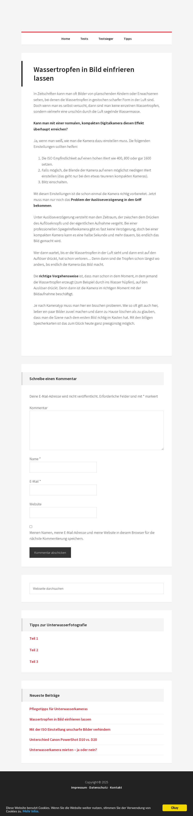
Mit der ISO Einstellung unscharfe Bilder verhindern (69, 729)
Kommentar (38, 407)
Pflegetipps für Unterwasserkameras (58, 709)
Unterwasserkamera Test (96, 14)
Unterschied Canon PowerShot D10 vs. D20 (63, 739)
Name (35, 458)
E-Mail (35, 481)
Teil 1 (33, 638)
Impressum (79, 787)
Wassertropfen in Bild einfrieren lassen (60, 719)
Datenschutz (98, 787)
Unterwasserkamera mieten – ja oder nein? (63, 749)
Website (35, 504)
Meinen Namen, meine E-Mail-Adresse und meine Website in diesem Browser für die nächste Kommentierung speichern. (92, 535)
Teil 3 (33, 661)
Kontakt (116, 787)
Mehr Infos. (31, 812)
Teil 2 (33, 650)
